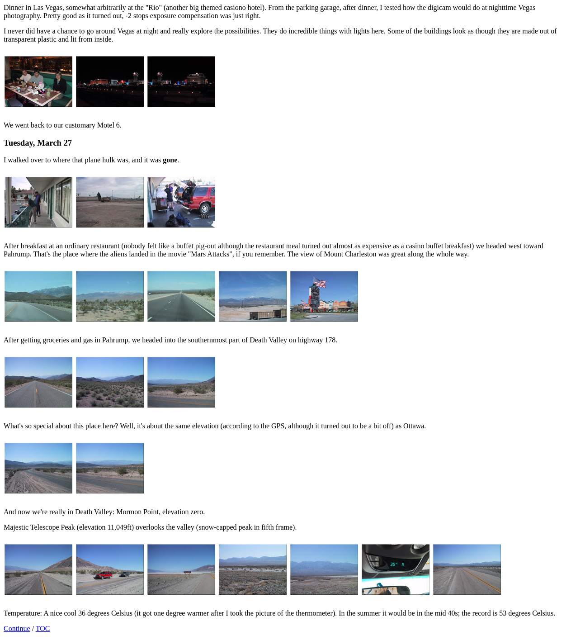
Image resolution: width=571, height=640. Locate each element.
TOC (43, 628)
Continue (17, 628)
